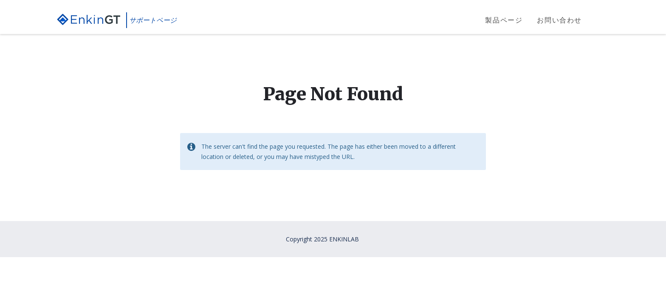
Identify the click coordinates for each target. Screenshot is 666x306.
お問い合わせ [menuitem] (559, 20)
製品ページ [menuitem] (503, 20)
